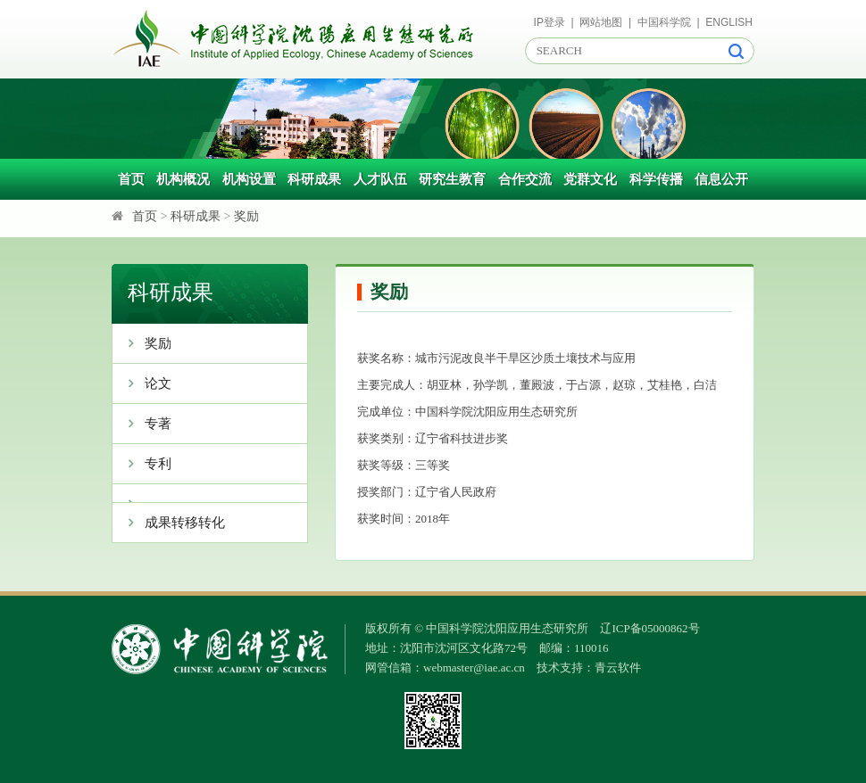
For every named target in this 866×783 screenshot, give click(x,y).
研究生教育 (452, 179)
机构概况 (183, 179)
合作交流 (525, 179)
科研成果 (314, 179)
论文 (141, 383)
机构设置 (249, 179)
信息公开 (721, 179)
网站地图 (600, 22)
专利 (141, 463)
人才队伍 (380, 179)
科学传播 (656, 179)
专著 (141, 423)
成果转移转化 (168, 522)
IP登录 (549, 22)
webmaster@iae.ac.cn (474, 667)
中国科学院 (664, 22)
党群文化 (590, 179)
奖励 (246, 216)
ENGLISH (729, 22)
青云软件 (618, 667)
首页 (131, 179)
